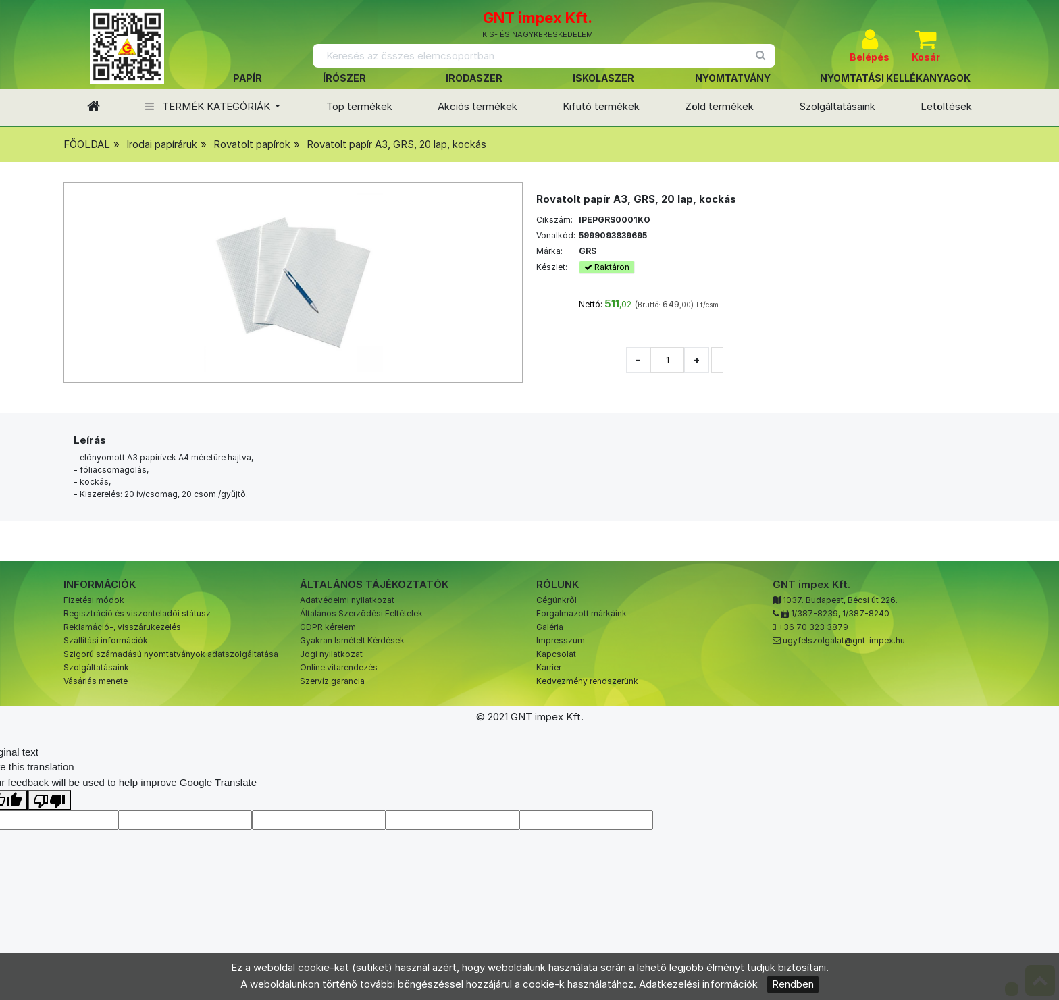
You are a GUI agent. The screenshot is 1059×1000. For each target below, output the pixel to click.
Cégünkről (556, 600)
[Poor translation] (49, 800)
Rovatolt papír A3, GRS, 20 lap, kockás (396, 144)
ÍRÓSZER (344, 78)
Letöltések (946, 106)
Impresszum (560, 640)
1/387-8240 (865, 613)
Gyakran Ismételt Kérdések (352, 640)
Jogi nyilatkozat (331, 654)
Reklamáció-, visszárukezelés (122, 627)
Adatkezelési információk (698, 984)
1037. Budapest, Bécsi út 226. (840, 600)
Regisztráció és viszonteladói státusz (137, 613)
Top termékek (359, 106)
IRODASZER (474, 78)
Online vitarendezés (339, 667)
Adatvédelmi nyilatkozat (347, 600)
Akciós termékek (477, 106)
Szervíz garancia (332, 681)
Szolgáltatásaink (837, 106)
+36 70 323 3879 (813, 627)
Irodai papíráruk (161, 144)
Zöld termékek (719, 106)
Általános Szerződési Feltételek (361, 613)
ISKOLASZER (603, 78)
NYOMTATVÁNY (733, 78)
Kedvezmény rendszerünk (587, 681)
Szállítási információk (105, 640)
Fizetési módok (93, 600)
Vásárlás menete (95, 681)
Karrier (548, 667)
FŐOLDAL (86, 144)
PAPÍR (247, 78)
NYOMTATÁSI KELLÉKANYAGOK (895, 78)
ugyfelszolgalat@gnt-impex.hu (844, 640)
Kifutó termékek (601, 106)
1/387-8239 (814, 613)
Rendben (793, 984)
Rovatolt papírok (251, 144)
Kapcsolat (556, 654)
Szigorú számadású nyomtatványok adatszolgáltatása (170, 654)
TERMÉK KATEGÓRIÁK (209, 106)
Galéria (549, 627)
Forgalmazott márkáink (581, 613)
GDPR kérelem (328, 627)
